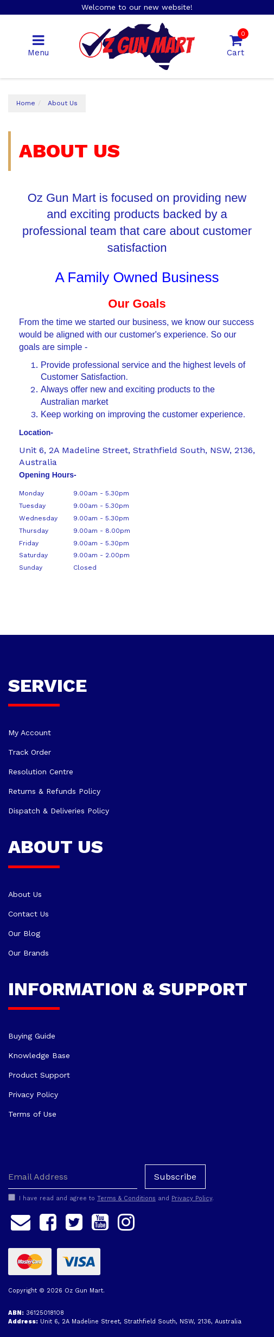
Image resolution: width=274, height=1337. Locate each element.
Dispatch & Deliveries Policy (58, 810)
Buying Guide (31, 1036)
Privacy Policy (33, 1094)
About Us (25, 894)
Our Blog (24, 933)
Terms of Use (32, 1114)
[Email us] (20, 1220)
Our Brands (28, 952)
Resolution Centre (40, 771)
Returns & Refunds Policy (54, 791)
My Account (29, 732)
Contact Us (28, 913)
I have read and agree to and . (111, 1198)
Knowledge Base (39, 1055)
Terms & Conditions (126, 1198)
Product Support (39, 1075)
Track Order (29, 752)
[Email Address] (72, 1176)
